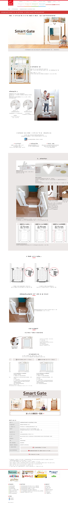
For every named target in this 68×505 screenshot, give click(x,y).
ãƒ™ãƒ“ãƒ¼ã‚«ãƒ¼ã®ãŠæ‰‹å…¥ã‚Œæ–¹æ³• (31, 495)
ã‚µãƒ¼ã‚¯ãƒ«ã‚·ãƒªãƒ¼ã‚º (27, 5)
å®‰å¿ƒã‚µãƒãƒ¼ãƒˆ (42, 2)
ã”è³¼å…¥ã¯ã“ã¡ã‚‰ (34, 461)
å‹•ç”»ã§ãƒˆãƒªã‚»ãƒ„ (13, 499)
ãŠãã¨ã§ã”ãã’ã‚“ (42, 5)
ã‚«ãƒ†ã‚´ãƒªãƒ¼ (35, 2)
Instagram (23, 504)
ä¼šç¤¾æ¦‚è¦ (12, 504)
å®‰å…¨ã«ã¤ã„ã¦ (13, 498)
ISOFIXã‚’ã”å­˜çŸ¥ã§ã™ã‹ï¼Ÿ (29, 498)
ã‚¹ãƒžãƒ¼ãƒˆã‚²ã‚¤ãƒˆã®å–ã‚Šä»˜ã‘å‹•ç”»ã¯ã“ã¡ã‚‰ (40, 457)
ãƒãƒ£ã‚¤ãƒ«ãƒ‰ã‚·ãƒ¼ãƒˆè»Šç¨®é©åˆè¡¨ (49, 2)
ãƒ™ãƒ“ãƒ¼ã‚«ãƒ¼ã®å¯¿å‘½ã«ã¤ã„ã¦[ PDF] (33, 491)
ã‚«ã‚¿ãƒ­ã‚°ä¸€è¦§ (12, 494)
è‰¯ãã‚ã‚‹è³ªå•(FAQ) (14, 495)
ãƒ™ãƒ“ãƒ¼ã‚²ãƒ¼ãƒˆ (15, 9)
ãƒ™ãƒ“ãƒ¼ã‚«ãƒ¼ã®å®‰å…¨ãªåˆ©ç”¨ (30, 494)
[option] (22, 371)
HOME (9, 9)
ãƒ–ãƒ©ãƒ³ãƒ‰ (27, 2)
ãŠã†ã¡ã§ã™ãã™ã (35, 5)
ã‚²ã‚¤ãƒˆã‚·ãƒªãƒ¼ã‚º (20, 5)
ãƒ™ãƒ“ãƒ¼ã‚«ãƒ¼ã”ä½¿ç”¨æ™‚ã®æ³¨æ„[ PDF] (33, 493)
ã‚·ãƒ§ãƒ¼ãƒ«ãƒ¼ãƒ (56, 4)
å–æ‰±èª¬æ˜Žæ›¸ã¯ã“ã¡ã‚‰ (40, 454)
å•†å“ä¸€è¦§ (20, 2)
